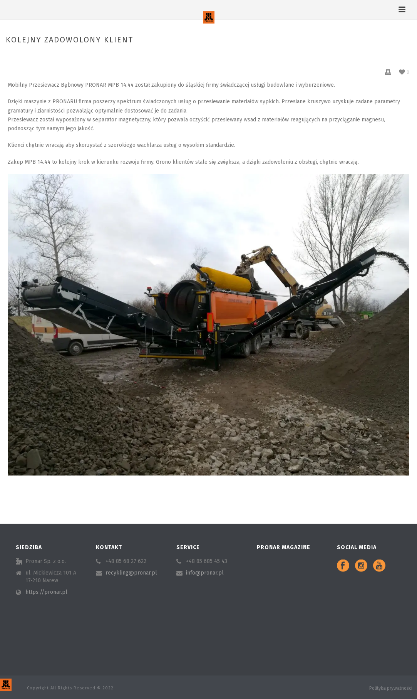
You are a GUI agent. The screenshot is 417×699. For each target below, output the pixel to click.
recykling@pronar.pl (131, 573)
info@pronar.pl (205, 573)
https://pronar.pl (46, 592)
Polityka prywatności (390, 688)
